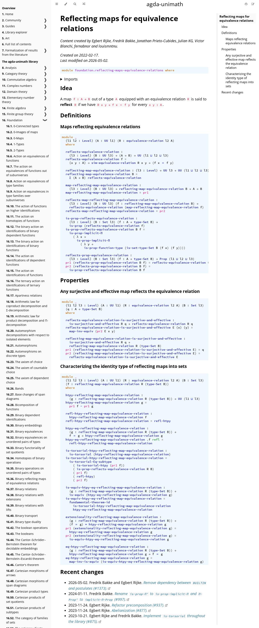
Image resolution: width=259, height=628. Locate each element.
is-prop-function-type (103, 248)
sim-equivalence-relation (113, 163)
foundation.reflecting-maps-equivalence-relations (119, 70)
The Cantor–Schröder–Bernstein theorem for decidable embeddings (26, 544)
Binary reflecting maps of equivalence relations (26, 481)
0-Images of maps (22, 132)
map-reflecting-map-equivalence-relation (101, 185)
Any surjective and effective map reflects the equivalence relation (241, 61)
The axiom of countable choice (26, 370)
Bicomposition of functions (22, 407)
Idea (224, 27)
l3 (73, 155)
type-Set (141, 222)
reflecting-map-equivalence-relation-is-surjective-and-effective (124, 338)
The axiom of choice (24, 362)
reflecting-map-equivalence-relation (98, 170)
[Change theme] (65, 4)
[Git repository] (246, 4)
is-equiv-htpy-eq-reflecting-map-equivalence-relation (113, 487)
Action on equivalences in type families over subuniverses (27, 195)
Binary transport (22, 516)
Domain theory (14, 92)
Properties (229, 49)
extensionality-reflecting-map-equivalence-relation (112, 517)
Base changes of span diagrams (25, 396)
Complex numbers (17, 86)
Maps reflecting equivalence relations (241, 41)
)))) (181, 248)
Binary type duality (23, 522)
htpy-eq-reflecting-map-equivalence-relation (105, 428)
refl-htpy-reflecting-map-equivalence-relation (107, 413)
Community (11, 20)
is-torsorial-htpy (92, 465)
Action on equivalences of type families (27, 183)
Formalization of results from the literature (20, 52)
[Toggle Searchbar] (74, 4)
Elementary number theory (18, 100)
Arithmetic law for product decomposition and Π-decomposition (27, 320)
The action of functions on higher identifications (26, 208)
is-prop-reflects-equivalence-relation (100, 218)
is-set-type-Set (140, 248)
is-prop (75, 226)
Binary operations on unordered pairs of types (25, 470)
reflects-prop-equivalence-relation (97, 255)
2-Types (15, 150)
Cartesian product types (27, 591)
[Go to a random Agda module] (84, 4)
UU (106, 141)
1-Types (15, 144)
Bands (15, 388)
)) (167, 384)
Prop (163, 259)
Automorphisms (21, 345)
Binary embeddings (24, 425)
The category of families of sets (27, 620)
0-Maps (15, 138)
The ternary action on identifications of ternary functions (25, 285)
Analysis (9, 68)
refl (156, 439)
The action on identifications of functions (24, 273)
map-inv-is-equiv (84, 561)
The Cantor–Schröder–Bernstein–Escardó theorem (26, 556)
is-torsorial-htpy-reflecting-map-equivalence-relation (114, 450)
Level (86, 141)
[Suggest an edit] (253, 4)
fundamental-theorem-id (89, 502)
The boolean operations (27, 528)
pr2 (162, 211)
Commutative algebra (19, 80)
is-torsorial (80, 454)
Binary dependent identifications (23, 417)
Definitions (229, 33)
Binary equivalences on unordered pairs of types (26, 439)
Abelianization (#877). (130, 610)
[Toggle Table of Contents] (56, 4)
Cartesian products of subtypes (25, 610)
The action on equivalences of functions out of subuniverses (26, 170)
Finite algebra (14, 108)
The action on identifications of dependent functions (25, 260)
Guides (8, 26)
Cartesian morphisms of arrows (27, 573)
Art (5, 38)
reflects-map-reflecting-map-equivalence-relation (110, 200)
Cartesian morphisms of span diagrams (27, 583)
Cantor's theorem (22, 565)
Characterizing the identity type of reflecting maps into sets (240, 80)
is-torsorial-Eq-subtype (90, 462)
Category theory (14, 74)
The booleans (20, 534)
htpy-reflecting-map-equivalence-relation (102, 395)
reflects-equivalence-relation (92, 152)
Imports (71, 79)
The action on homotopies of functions (23, 218)
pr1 (146, 192)
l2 (75, 141)
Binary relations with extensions (25, 497)
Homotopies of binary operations (25, 460)
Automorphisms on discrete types (23, 353)
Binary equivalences (24, 431)
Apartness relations (24, 295)
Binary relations (21, 489)
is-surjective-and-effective (94, 324)
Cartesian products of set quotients (25, 599)
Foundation (12, 120)
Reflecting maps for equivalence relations (236, 18)
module (67, 70)
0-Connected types (22, 126)
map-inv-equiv (81, 331)
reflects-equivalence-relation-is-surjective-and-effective (118, 320)
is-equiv (76, 495)
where (169, 70)
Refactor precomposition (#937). (138, 605)
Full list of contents (16, 44)
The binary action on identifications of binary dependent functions (24, 231)
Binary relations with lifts (25, 507)
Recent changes (232, 92)
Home (7, 14)
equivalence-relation (144, 141)
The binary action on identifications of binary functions (24, 245)
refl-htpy (162, 421)
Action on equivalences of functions (27, 158)
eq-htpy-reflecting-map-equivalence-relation (105, 547)
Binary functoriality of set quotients (25, 450)
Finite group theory (17, 114)
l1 (69, 141)
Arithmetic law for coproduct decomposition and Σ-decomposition (26, 306)
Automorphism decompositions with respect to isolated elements (27, 335)
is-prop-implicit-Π (85, 233)
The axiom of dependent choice (27, 380)
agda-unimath (165, 4)
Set (105, 222)
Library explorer (14, 32)
